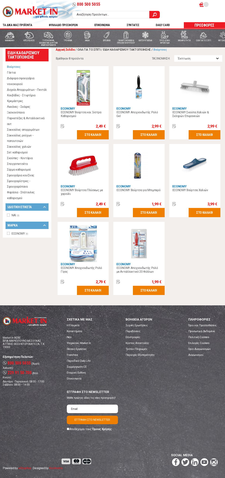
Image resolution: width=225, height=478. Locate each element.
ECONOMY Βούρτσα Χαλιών (190, 190)
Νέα (69, 337)
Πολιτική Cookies (198, 337)
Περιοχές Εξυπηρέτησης (140, 355)
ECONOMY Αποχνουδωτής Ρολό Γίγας (81, 269)
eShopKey (24, 468)
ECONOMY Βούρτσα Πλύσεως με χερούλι (82, 192)
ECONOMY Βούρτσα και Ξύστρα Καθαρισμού (81, 114)
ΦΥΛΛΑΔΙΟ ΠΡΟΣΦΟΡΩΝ (63, 25)
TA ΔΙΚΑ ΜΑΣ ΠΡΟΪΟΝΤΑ (17, 25)
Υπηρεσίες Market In (79, 343)
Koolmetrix (56, 468)
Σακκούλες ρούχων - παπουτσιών (20, 138)
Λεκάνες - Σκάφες (18, 107)
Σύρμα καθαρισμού (19, 169)
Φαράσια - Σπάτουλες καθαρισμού (21, 195)
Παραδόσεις (133, 331)
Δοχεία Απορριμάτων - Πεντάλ (27, 89)
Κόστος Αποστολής (137, 343)
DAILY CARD (163, 25)
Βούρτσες (13, 67)
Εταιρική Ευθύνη (76, 372)
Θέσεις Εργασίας (77, 349)
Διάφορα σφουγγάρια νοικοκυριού (20, 81)
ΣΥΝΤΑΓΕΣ (133, 25)
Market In (30, 12)
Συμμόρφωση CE (77, 366)
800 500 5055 (86, 4)
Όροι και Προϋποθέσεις (202, 325)
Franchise (72, 355)
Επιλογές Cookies (198, 343)
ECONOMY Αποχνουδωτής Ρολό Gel (137, 114)
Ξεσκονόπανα (15, 112)
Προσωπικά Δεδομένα (201, 331)
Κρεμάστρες (15, 101)
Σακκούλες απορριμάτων (23, 129)
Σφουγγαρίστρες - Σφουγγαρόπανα (18, 184)
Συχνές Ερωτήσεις (137, 325)
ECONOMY (68, 108)
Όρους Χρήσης (102, 429)
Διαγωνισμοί (195, 355)
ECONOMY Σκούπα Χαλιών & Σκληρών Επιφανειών (190, 114)
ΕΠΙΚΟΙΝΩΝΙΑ (102, 25)
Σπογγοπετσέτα (17, 164)
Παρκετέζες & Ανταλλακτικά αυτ (25, 121)
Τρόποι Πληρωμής (136, 349)
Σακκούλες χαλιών (19, 146)
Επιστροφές (133, 337)
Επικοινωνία (74, 378)
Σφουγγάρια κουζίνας (20, 175)
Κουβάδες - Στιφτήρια (21, 95)
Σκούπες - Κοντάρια (19, 158)
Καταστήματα (74, 331)
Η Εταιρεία (73, 325)
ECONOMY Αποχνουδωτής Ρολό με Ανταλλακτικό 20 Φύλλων (137, 269)
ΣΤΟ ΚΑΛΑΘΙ (93, 135)
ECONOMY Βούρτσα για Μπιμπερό (138, 190)
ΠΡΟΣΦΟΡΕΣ (204, 25)
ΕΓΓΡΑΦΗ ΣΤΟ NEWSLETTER (92, 419)
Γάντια (11, 72)
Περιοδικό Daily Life (79, 360)
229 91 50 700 (17, 372)
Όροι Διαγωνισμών (199, 349)
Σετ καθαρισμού (17, 152)
